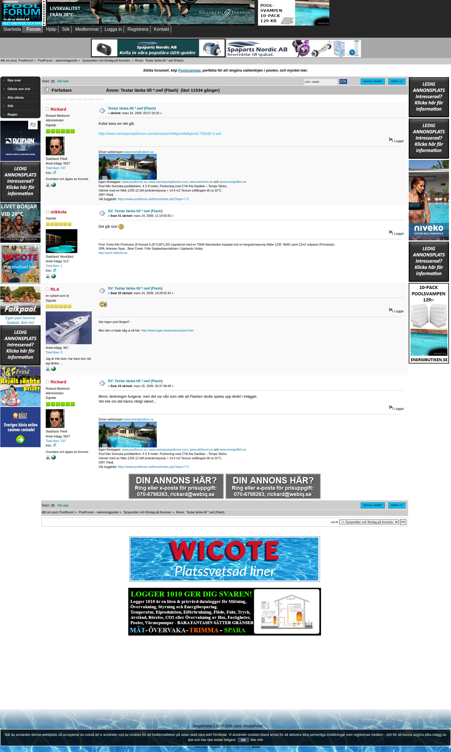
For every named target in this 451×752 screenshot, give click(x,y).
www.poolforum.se (134, 181)
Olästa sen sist (18, 89)
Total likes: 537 (56, 168)
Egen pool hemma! (20, 318)
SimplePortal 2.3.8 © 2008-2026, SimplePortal (227, 726)
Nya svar (14, 80)
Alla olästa (15, 97)
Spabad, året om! (20, 323)
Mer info (257, 740)
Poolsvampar (189, 70)
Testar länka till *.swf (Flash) (132, 108)
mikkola (59, 211)
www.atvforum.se (201, 181)
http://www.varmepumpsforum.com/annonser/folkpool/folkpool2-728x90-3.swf (160, 134)
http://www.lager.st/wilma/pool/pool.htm (167, 330)
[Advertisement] (20, 535)
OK (243, 740)
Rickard (58, 109)
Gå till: (335, 522)
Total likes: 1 (54, 265)
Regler (12, 114)
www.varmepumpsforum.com (168, 181)
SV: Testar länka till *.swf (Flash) (135, 211)
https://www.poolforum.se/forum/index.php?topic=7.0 (153, 199)
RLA (55, 289)
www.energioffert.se (232, 181)
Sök (10, 106)
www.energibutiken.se (139, 152)
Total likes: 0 (54, 352)
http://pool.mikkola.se (113, 253)
